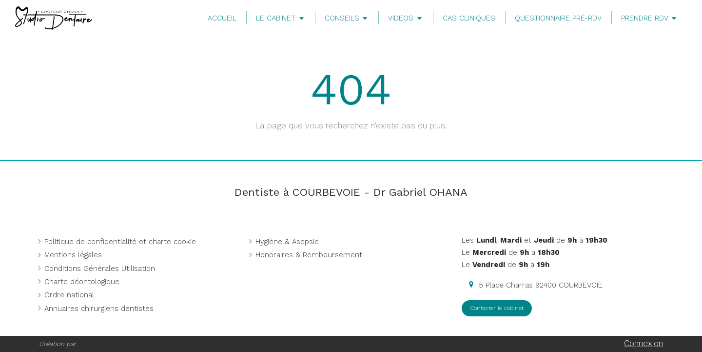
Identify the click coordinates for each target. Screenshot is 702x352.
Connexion (643, 343)
